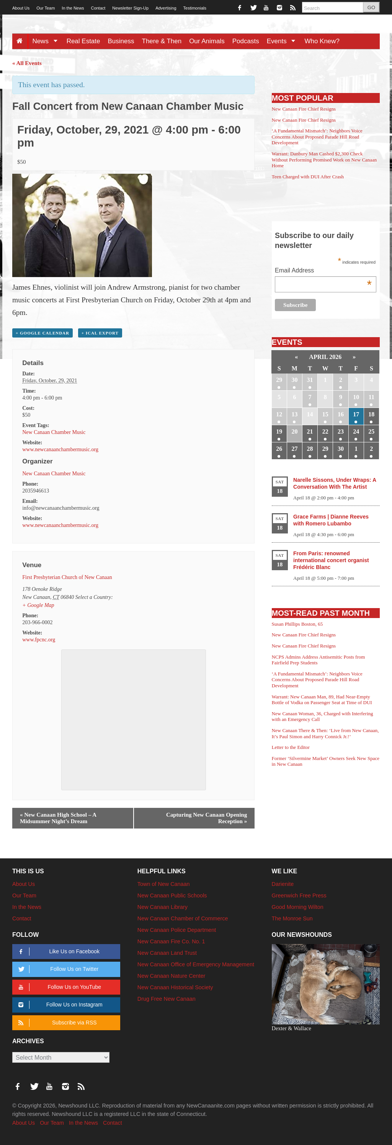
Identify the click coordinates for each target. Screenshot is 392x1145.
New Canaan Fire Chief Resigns (304, 109)
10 (356, 397)
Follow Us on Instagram (59, 1005)
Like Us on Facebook (58, 952)
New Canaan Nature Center (171, 976)
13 (294, 414)
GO (371, 7)
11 (371, 397)
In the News (73, 8)
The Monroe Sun (292, 918)
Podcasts (245, 41)
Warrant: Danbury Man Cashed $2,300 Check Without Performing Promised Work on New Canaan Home (324, 159)
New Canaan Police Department (176, 930)
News (47, 41)
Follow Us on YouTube (58, 987)
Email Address (323, 271)
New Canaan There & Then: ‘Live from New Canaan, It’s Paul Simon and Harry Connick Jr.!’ (325, 733)
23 (341, 431)
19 (279, 431)
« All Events (27, 63)
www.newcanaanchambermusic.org (60, 449)
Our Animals (207, 41)
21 (310, 431)
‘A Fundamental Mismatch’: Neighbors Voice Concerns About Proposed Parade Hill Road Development (317, 136)
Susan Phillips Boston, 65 (297, 624)
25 (371, 431)
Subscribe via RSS (56, 1023)
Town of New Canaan (163, 884)
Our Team (45, 8)
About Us (20, 8)
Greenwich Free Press (299, 895)
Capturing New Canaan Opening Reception (206, 818)
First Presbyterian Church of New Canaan (67, 577)
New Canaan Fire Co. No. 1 (171, 941)
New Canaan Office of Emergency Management (195, 964)
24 (356, 431)
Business (121, 41)
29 (279, 380)
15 (325, 414)
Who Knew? (322, 41)
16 (341, 414)
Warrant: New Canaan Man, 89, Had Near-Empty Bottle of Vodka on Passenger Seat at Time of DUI (322, 700)
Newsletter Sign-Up (130, 8)
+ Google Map (38, 605)
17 (356, 414)
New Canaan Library (162, 907)
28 (310, 448)
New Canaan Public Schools (172, 895)
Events (284, 41)
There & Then (162, 41)
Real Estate (83, 41)
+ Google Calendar (42, 333)
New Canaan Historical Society (175, 987)
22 (325, 431)
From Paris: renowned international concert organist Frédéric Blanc (331, 560)
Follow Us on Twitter (57, 969)
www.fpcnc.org (38, 640)
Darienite (283, 884)
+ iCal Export (100, 333)
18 (371, 414)
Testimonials (195, 8)
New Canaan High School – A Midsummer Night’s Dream (58, 818)
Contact (98, 8)
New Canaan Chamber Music (53, 432)
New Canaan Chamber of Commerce (182, 918)
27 (294, 448)
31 (310, 380)
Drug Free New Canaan (166, 999)
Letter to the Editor (291, 747)
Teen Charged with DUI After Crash (308, 176)
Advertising (165, 8)
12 (279, 414)
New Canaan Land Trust (167, 953)
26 (279, 448)
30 (294, 380)
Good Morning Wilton (297, 907)
